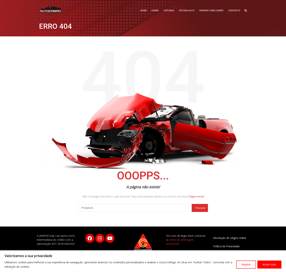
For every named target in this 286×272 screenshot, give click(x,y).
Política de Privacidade (226, 246)
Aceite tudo (269, 264)
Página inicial (196, 196)
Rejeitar (246, 264)
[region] (143, 261)
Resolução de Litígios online (229, 238)
